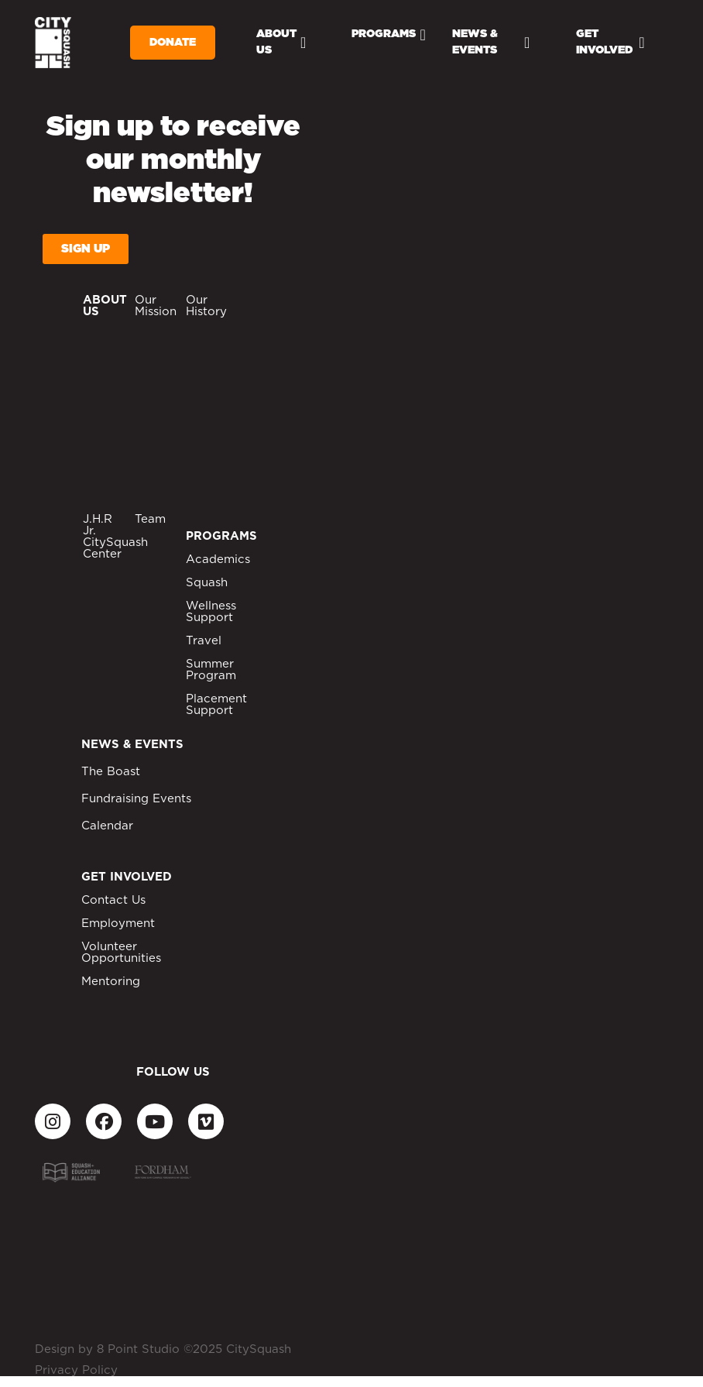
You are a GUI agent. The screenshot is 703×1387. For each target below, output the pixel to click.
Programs (388, 35)
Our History (206, 306)
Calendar (107, 826)
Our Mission (156, 306)
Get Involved (610, 42)
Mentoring (110, 981)
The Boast (110, 772)
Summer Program (211, 669)
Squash (207, 583)
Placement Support (216, 704)
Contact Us (113, 900)
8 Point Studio (138, 1349)
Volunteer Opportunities (121, 952)
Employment (118, 923)
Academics (218, 559)
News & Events (491, 42)
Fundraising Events (136, 799)
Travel (203, 641)
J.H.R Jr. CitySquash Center (115, 536)
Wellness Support (211, 611)
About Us (281, 42)
